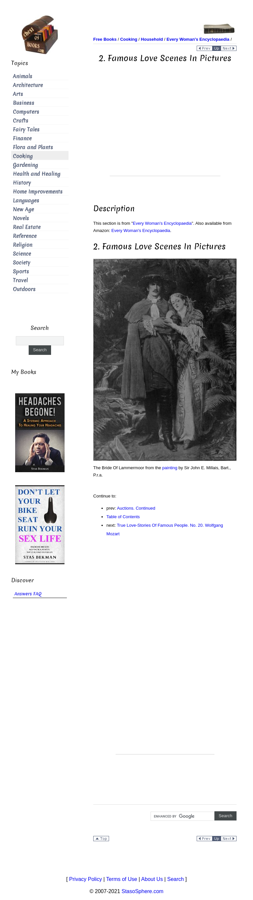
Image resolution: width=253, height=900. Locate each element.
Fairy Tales (26, 129)
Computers (26, 111)
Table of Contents (123, 516)
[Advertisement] (165, 130)
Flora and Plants (33, 147)
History (22, 182)
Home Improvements (38, 191)
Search (175, 879)
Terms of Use (121, 879)
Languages (26, 200)
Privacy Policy (85, 879)
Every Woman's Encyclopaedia (162, 223)
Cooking (23, 156)
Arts (18, 94)
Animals (22, 76)
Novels (21, 218)
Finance (22, 138)
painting (170, 467)
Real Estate (27, 227)
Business (23, 103)
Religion (22, 245)
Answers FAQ (28, 594)
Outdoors (24, 289)
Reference (25, 236)
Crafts (20, 120)
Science (22, 253)
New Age (23, 209)
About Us (152, 879)
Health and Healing (36, 174)
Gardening (25, 165)
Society (21, 262)
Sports (21, 271)
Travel (20, 280)
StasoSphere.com (142, 891)
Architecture (28, 85)
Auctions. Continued (136, 508)
